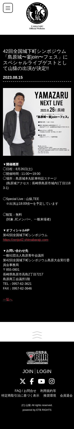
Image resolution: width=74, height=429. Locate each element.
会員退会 (66, 395)
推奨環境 (49, 395)
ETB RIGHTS (44, 409)
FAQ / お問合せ (25, 390)
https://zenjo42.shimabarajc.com (25, 239)
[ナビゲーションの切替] (8, 8)
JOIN (27, 371)
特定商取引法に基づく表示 (20, 395)
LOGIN (44, 371)
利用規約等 (48, 390)
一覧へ (7, 299)
